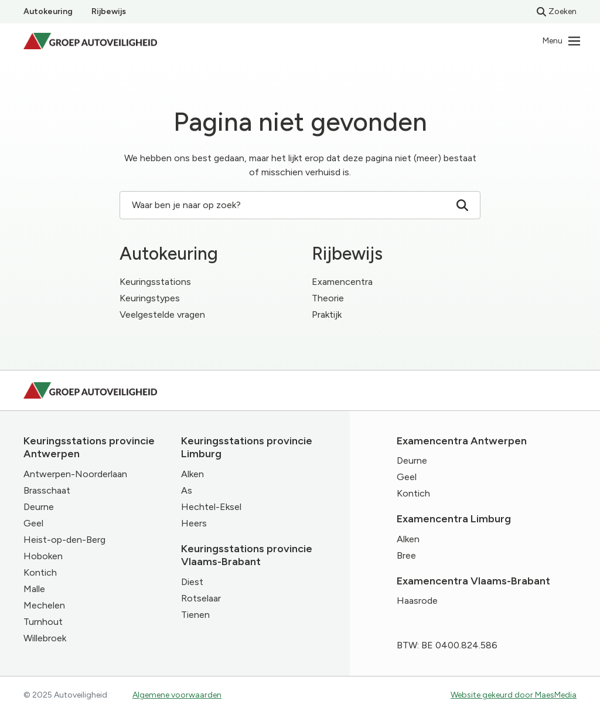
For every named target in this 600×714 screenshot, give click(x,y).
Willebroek (44, 638)
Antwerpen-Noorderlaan (75, 474)
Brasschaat (46, 490)
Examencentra (342, 281)
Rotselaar (201, 598)
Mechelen (44, 605)
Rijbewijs (108, 11)
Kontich (40, 572)
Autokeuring (48, 11)
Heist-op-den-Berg (64, 539)
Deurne (38, 506)
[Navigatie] (562, 41)
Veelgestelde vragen (162, 314)
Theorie (328, 298)
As (186, 490)
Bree (406, 555)
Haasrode (417, 600)
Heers (194, 523)
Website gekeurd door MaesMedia (514, 695)
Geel (33, 523)
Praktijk (327, 314)
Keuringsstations (155, 281)
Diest (192, 581)
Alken (192, 474)
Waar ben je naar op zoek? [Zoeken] (300, 205)
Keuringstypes (150, 298)
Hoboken (43, 556)
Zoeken (557, 11)
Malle (34, 588)
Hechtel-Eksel (211, 506)
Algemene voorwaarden (176, 695)
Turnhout (43, 621)
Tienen (195, 614)
